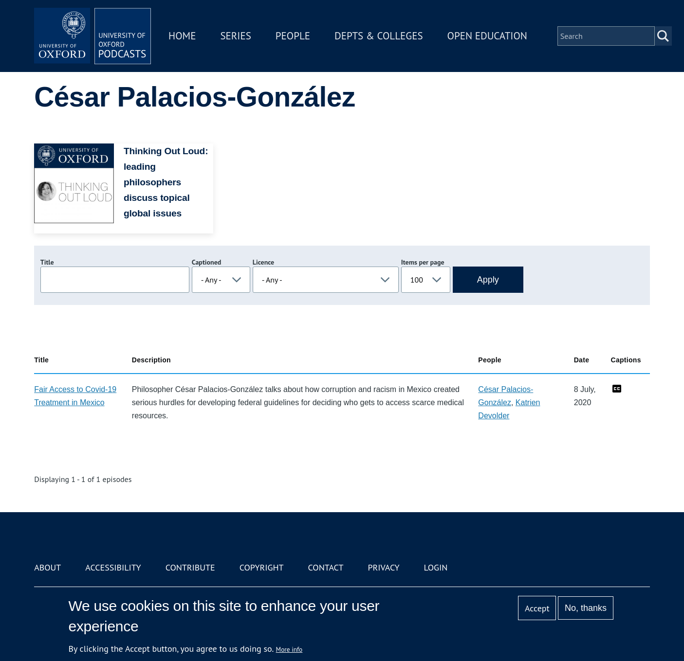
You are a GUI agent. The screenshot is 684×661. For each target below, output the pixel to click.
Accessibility (113, 567)
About (47, 567)
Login (436, 567)
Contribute (190, 567)
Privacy (383, 567)
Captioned (207, 262)
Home (182, 35)
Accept (537, 608)
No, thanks (586, 608)
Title (47, 262)
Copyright (262, 567)
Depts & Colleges (378, 35)
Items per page (422, 262)
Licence (263, 262)
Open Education (487, 35)
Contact (326, 567)
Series (235, 35)
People (293, 35)
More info (289, 649)
